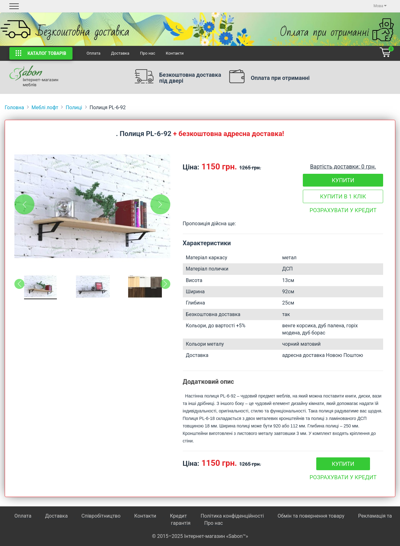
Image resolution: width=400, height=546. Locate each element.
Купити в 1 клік (343, 196)
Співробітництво (101, 516)
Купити (343, 180)
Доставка (120, 53)
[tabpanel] (92, 206)
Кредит (179, 516)
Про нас (147, 53)
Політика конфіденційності (232, 516)
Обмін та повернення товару (311, 516)
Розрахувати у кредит (343, 210)
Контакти (174, 53)
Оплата (93, 53)
